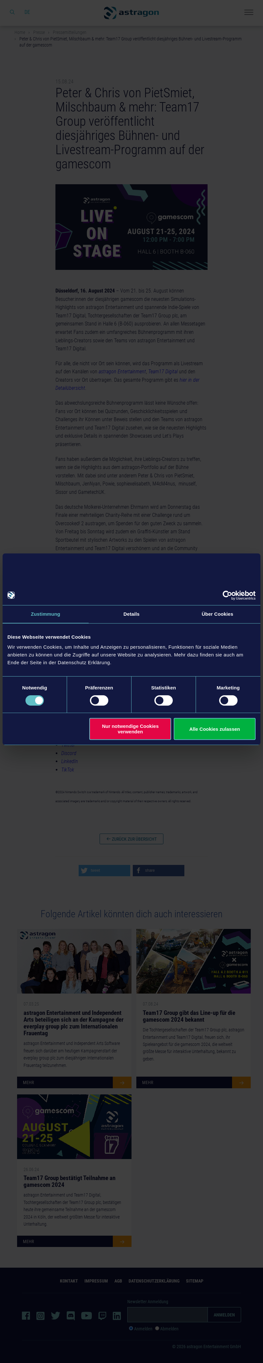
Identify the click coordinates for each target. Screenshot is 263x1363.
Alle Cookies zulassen (214, 729)
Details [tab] (131, 614)
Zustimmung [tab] (45, 614)
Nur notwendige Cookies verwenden (130, 728)
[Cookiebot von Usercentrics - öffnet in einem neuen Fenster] (227, 595)
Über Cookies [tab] (217, 614)
